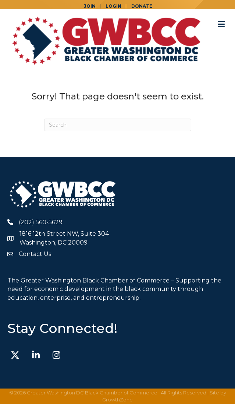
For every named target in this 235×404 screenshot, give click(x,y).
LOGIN (113, 6)
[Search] (117, 125)
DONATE (141, 6)
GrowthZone (117, 400)
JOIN (90, 6)
